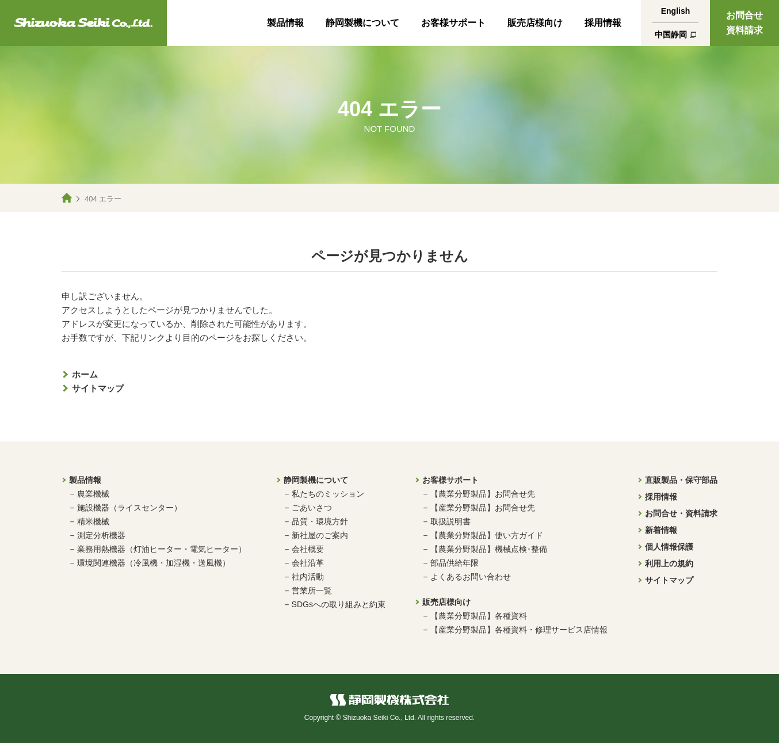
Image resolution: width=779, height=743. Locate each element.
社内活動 (308, 576)
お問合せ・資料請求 (681, 513)
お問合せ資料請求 (744, 22)
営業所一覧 (312, 590)
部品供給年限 (454, 562)
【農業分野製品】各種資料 (478, 615)
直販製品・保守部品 (681, 480)
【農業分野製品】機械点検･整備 (488, 549)
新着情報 (661, 530)
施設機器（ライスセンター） (129, 507)
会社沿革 (308, 562)
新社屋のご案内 (320, 535)
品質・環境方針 (320, 521)
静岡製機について (362, 23)
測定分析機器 (101, 535)
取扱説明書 (450, 521)
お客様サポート (453, 23)
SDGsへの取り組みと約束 (338, 604)
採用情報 (603, 23)
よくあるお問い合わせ (470, 576)
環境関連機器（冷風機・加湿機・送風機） (153, 562)
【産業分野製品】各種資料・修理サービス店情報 (519, 629)
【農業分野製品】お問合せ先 (482, 493)
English (675, 11)
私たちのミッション (328, 493)
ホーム (85, 374)
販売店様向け (535, 23)
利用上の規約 (669, 563)
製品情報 (285, 23)
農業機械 (93, 493)
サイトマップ (98, 388)
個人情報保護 (669, 546)
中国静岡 (671, 34)
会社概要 (308, 549)
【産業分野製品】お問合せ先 (482, 507)
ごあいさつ (312, 507)
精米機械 (93, 521)
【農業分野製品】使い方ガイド (486, 535)
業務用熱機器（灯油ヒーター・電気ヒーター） (161, 549)
